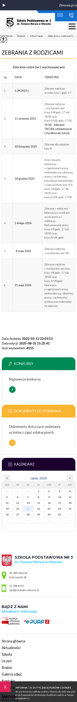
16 (49, 502)
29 (38, 514)
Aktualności (11, 647)
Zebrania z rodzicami (32, 52)
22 (38, 508)
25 (70, 508)
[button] (4, 5)
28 (28, 514)
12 (7, 502)
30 (49, 514)
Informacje (34, 36)
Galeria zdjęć (12, 674)
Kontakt (8, 680)
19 (7, 508)
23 (49, 508)
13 (17, 502)
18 (70, 502)
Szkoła (7, 654)
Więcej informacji (12, 389)
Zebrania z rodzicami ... (59, 36)
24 (59, 508)
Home (8, 36)
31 (59, 514)
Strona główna (13, 641)
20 (17, 508)
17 (59, 502)
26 (7, 514)
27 (17, 514)
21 (28, 508)
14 (28, 502)
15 (38, 502)
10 (59, 497)
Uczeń (7, 661)
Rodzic (18, 36)
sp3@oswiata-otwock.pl (60, 15)
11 (70, 497)
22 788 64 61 (71, 15)
